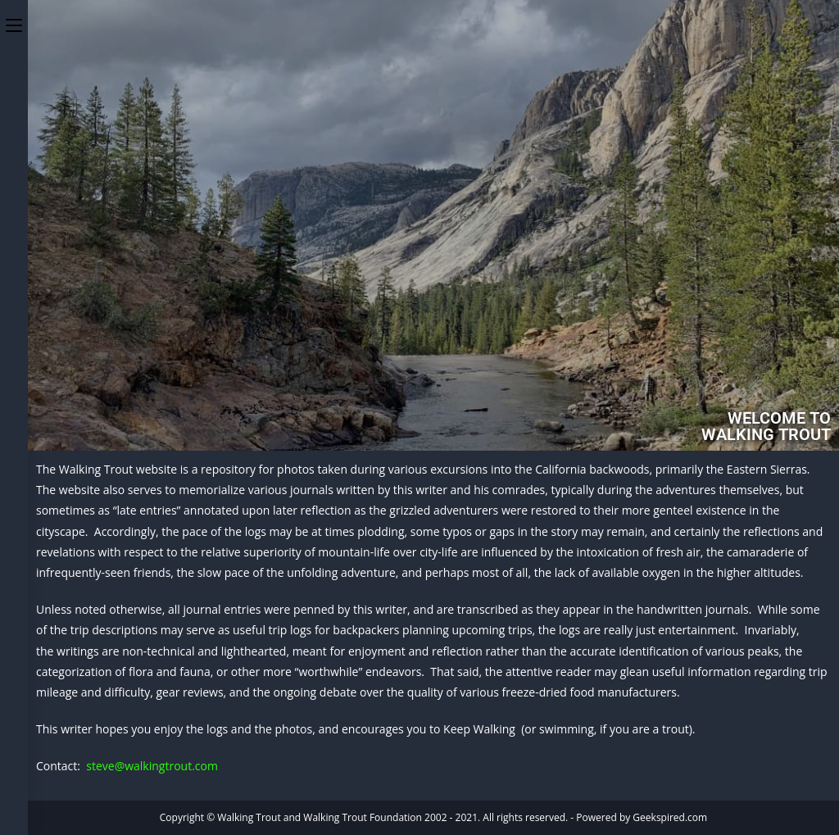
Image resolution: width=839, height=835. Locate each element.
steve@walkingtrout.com (152, 766)
